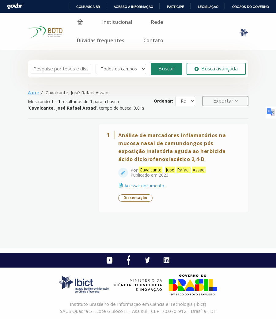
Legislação (208, 7)
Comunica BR (88, 7)
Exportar (224, 100)
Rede (157, 22)
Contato (153, 40)
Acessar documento (144, 186)
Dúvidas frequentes (100, 40)
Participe (175, 7)
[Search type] (121, 69)
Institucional (117, 22)
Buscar (166, 68)
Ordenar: (163, 101)
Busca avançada (216, 68)
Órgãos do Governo (250, 7)
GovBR (14, 6)
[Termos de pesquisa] (61, 69)
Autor (34, 92)
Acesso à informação (133, 7)
